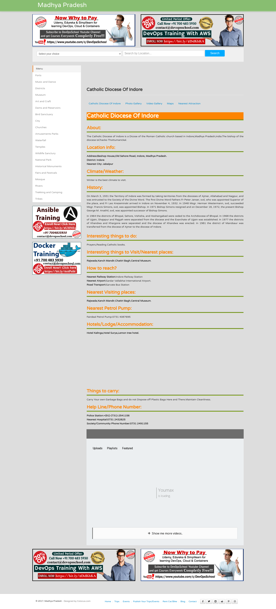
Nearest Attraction (189, 103)
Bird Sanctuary (44, 114)
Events (126, 601)
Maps (170, 103)
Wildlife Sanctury (45, 153)
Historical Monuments (48, 166)
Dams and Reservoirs (48, 107)
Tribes (38, 198)
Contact (193, 601)
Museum (40, 94)
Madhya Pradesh (62, 5)
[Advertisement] (62, 300)
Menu (39, 68)
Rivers (39, 185)
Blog (182, 601)
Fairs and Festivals (46, 172)
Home (108, 601)
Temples (40, 146)
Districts (40, 88)
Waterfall (40, 140)
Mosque (40, 179)
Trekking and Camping (48, 192)
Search (214, 53)
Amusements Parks (46, 133)
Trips (116, 601)
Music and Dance (45, 81)
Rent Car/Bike (170, 601)
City (37, 120)
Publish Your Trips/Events (146, 601)
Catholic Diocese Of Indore (105, 103)
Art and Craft (43, 101)
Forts (38, 75)
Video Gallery (154, 103)
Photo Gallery (133, 103)
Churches (41, 127)
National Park (43, 159)
